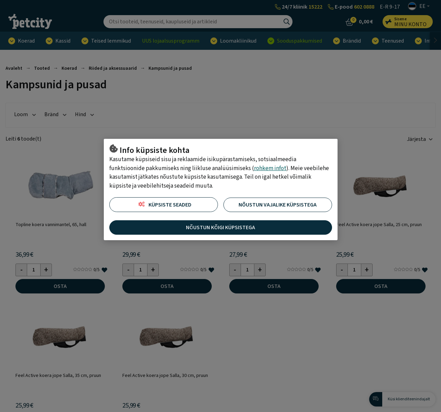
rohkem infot (270, 168)
